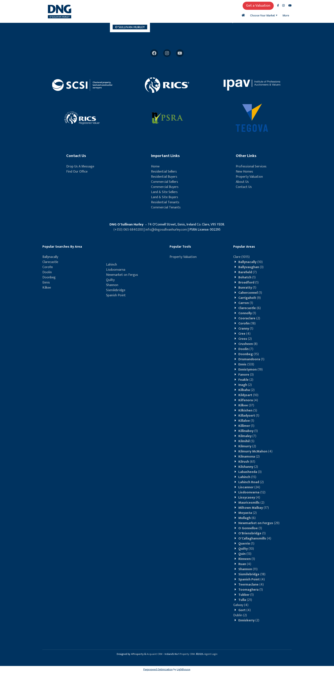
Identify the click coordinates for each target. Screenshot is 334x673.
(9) (249, 298)
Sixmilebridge (115, 290)
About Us (242, 182)
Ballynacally (50, 257)
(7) (247, 272)
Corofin (47, 267)
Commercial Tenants (166, 207)
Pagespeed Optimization (158, 669)
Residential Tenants (165, 202)
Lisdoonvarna (115, 270)
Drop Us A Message (80, 166)
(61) (246, 462)
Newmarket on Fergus (122, 275)
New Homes (244, 171)
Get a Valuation (258, 6)
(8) (248, 344)
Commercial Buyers (165, 187)
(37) (246, 405)
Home (155, 166)
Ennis (46, 282)
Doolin (47, 272)
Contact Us (244, 187)
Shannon (112, 285)
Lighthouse (183, 669)
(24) (249, 487)
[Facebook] (154, 53)
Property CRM (187, 654)
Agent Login (210, 654)
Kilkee (46, 288)
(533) (246, 364)
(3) (250, 267)
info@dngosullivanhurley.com (166, 230)
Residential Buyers (164, 177)
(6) (249, 308)
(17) (253, 508)
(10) (250, 262)
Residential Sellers (164, 171)
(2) (249, 318)
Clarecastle (50, 262)
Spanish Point (116, 295)
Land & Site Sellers (164, 192)
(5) (247, 410)
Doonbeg (49, 277)
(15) (248, 354)
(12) (251, 492)
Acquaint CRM (155, 654)
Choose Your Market (262, 15)
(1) (247, 277)
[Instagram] (167, 53)
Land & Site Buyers (164, 197)
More (285, 15)
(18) (247, 323)
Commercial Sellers (164, 182)
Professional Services (251, 166)
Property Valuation (249, 177)
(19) (250, 369)
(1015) (241, 257)
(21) (245, 600)
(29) (258, 523)
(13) (244, 554)
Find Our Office (77, 171)
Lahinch (111, 264)
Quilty (110, 280)
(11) (248, 569)
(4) (244, 334)
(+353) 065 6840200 (128, 230)
